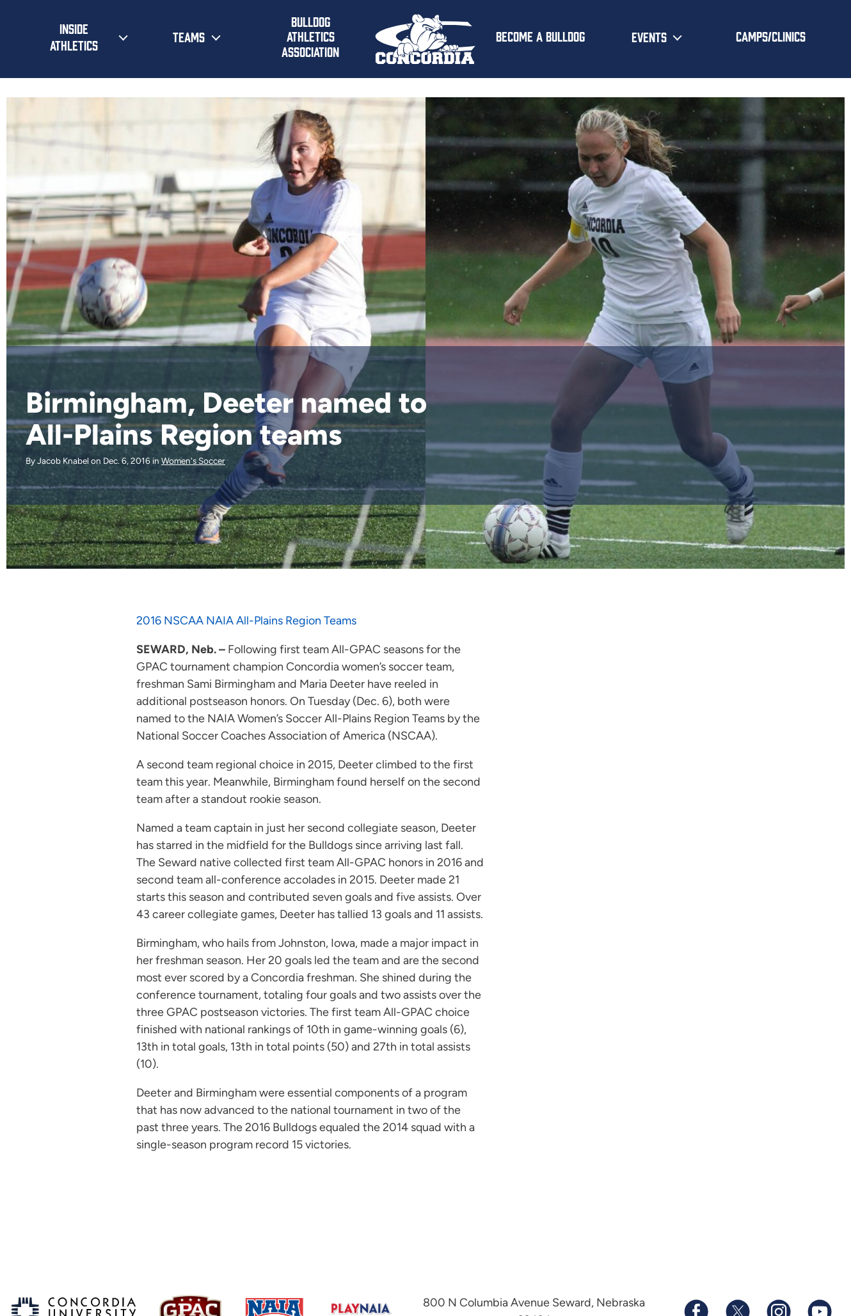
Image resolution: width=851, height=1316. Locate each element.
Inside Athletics (74, 36)
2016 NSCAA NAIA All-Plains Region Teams (246, 621)
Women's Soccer (193, 461)
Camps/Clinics (771, 36)
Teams (189, 36)
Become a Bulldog (540, 36)
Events (649, 36)
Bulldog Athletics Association (310, 36)
